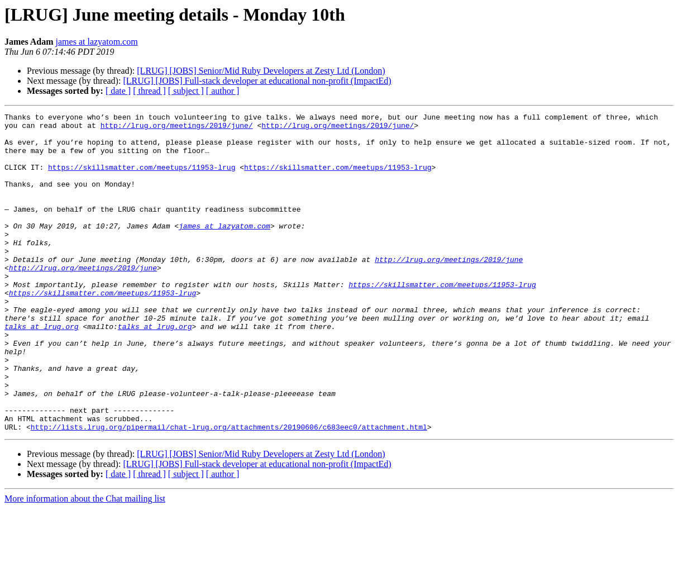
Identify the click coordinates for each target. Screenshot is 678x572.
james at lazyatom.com (97, 41)
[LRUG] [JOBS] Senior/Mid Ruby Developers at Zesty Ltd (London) (261, 70)
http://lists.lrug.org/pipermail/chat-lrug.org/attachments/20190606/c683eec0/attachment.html (229, 490)
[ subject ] (186, 91)
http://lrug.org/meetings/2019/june (449, 289)
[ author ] (223, 91)
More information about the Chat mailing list (84, 562)
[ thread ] (149, 91)
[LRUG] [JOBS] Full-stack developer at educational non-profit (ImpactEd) (257, 80)
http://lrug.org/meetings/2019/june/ (177, 128)
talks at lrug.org (41, 370)
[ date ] (118, 91)
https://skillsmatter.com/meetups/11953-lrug (141, 179)
